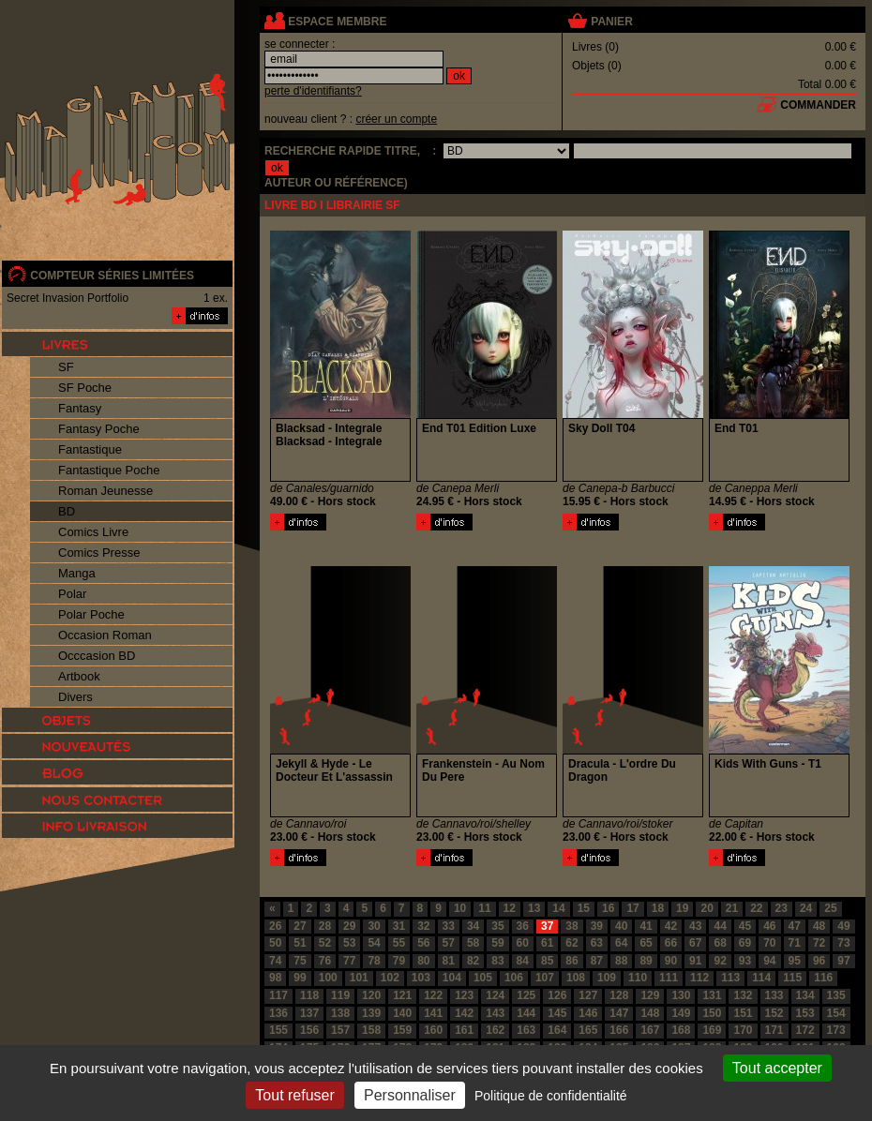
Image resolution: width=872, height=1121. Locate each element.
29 (349, 926)
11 (484, 908)
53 (349, 942)
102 (390, 977)
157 (340, 1030)
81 (449, 960)
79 (399, 960)
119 (340, 995)
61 (547, 942)
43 (695, 926)
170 (742, 1030)
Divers (75, 697)
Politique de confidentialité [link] (550, 1095)
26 (275, 926)
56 (423, 942)
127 (588, 995)
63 (597, 942)
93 (745, 960)
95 (795, 960)
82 (473, 960)
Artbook (79, 676)
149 (680, 1013)
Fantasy (79, 408)
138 (340, 1013)
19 (682, 908)
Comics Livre (93, 532)
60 (523, 942)
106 (513, 977)
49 (843, 926)
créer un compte (396, 119)
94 (769, 960)
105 (483, 977)
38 (571, 926)
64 (621, 942)
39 (597, 926)
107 (544, 977)
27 (299, 926)
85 (547, 960)
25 (830, 908)
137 (309, 1013)
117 (278, 995)
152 (774, 1013)
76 (325, 960)
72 (819, 942)
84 (523, 960)
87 (597, 960)
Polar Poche (91, 614)
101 (359, 977)
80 (423, 960)
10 (460, 908)
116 (823, 977)
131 (711, 995)
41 (645, 926)
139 (371, 1013)
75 (299, 960)
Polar (72, 594)
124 (495, 995)
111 (668, 977)
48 (819, 926)
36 (523, 926)
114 (761, 977)
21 (732, 908)
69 (745, 942)
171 (774, 1030)
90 (671, 960)
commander (818, 105)
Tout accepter (777, 1068)
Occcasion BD (96, 656)
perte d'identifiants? (313, 90)
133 (774, 995)
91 (695, 960)
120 (371, 995)
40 (621, 926)
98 (275, 977)
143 (495, 1013)
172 (805, 1030)
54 (374, 942)
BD (66, 511)
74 (275, 960)
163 (526, 1030)
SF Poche (85, 388)
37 (547, 926)
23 (781, 908)
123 (464, 995)
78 (374, 960)
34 (473, 926)
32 (423, 926)
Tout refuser (294, 1095)
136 (278, 1013)
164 (557, 1030)
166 (618, 1030)
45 (745, 926)
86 (571, 960)
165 (588, 1030)
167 (649, 1030)
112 (699, 977)
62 (571, 942)
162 (495, 1030)
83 (497, 960)
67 (695, 942)
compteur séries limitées (112, 275)
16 (608, 908)
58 (473, 942)
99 (299, 977)
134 (805, 995)
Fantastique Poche (108, 470)
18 (658, 908)
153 (805, 1013)
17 (632, 908)
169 (711, 1030)
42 (671, 926)
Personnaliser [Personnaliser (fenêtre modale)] (410, 1095)
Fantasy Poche (99, 429)
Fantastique (90, 449)
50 (275, 942)
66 (671, 942)
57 (449, 942)
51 (299, 942)
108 (575, 977)
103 (421, 977)
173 (836, 1030)
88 (621, 960)
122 (433, 995)
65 (645, 942)
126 (557, 995)
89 (645, 960)
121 (402, 995)
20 (706, 908)
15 (584, 908)
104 (452, 977)
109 (606, 977)
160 (433, 1030)
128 (618, 995)
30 (374, 926)
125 (526, 995)
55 (399, 942)
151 (742, 1013)
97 (843, 960)
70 (769, 942)
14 (558, 908)
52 (325, 942)
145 (557, 1013)
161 (464, 1030)
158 (371, 1030)
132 (742, 995)
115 (792, 977)
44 (720, 926)
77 (349, 960)
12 (510, 908)
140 (402, 1013)
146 (588, 1013)
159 (402, 1030)
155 (278, 1030)
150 (711, 1013)
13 (534, 908)
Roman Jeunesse (105, 491)
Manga (77, 573)
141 (433, 1013)
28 (325, 926)
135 (836, 995)
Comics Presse (99, 553)
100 (328, 977)
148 (649, 1013)
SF (66, 367)
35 (497, 926)
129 (649, 995)
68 (720, 942)
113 (730, 977)
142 (464, 1013)
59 (497, 942)
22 (756, 908)
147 (618, 1013)
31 (399, 926)
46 (769, 926)
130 (680, 995)
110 (637, 977)
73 (843, 942)
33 (449, 926)
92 (720, 960)
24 (806, 908)
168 (680, 1030)
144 (526, 1013)
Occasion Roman (105, 635)
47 (795, 926)
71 (795, 942)
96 (819, 960)
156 (309, 1030)
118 (309, 995)
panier (611, 21)
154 (836, 1013)
